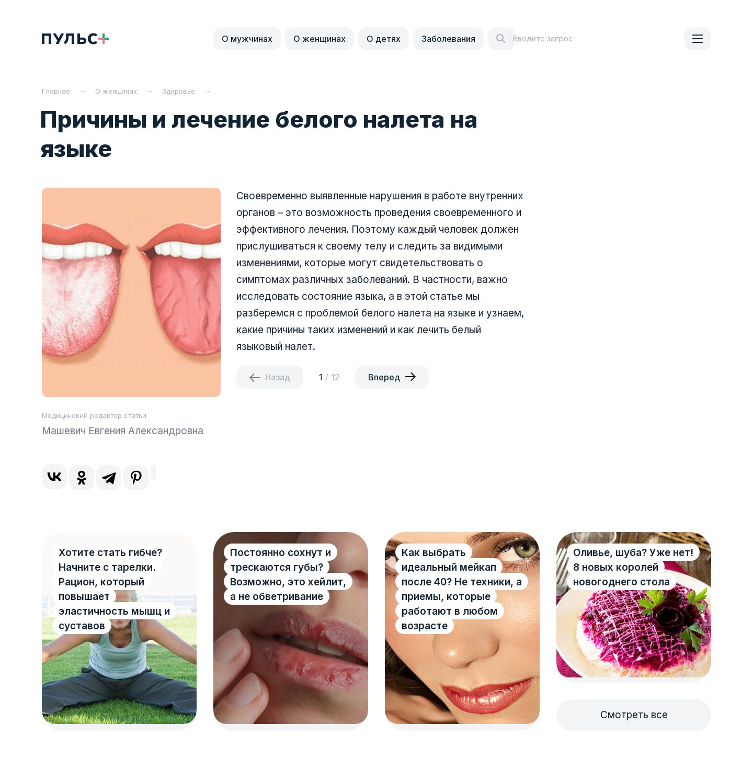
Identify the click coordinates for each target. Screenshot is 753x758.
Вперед (384, 377)
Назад (277, 377)
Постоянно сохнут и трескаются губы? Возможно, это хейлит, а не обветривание (288, 575)
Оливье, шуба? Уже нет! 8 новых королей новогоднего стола (633, 567)
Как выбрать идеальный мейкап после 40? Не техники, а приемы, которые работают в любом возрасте (462, 589)
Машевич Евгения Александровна (122, 431)
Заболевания (448, 38)
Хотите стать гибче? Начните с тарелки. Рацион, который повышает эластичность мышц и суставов (114, 589)
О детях (384, 38)
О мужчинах (247, 38)
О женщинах (319, 38)
